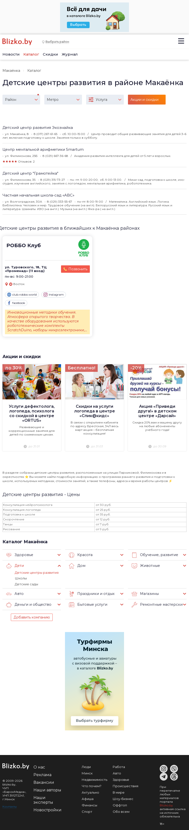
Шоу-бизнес (123, 798)
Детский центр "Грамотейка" (30, 173)
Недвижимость (94, 779)
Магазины (145, 593)
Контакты (9, 806)
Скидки (50, 54)
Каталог (31, 54)
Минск (87, 773)
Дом (77, 565)
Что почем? (91, 785)
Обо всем (121, 811)
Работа (119, 766)
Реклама (42, 774)
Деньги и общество (27, 604)
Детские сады (26, 584)
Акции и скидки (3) (144, 101)
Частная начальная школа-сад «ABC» (38, 195)
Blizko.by (166, 805)
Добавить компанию (32, 617)
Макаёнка (11, 70)
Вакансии (43, 782)
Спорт (87, 811)
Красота (80, 555)
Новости (11, 54)
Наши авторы (47, 789)
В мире (119, 792)
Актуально (90, 792)
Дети (15, 565)
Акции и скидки (21, 356)
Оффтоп (120, 805)
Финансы (89, 805)
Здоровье (19, 555)
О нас (39, 766)
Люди (86, 766)
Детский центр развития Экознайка (37, 127)
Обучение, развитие (154, 555)
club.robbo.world (22, 295)
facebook (16, 303)
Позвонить (77, 269)
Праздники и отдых (90, 593)
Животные (145, 565)
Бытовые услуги (87, 604)
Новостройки (47, 809)
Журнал (70, 54)
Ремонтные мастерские (157, 604)
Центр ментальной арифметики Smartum (43, 149)
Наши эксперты (43, 799)
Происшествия (125, 785)
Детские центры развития (37, 572)
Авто (14, 593)
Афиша (88, 798)
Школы (21, 578)
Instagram (54, 295)
